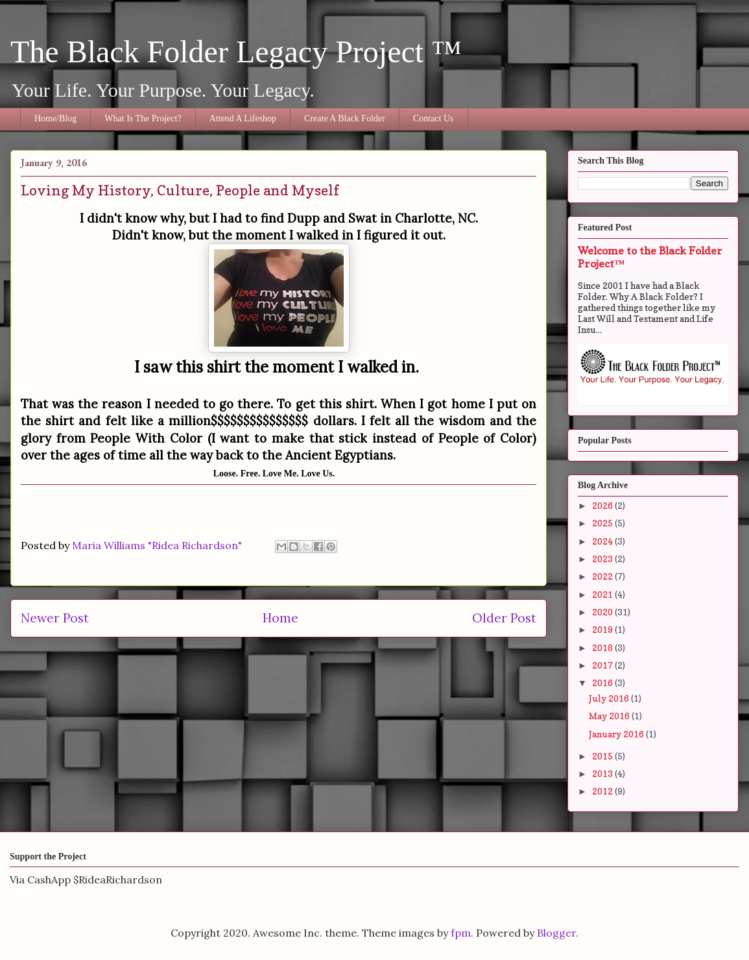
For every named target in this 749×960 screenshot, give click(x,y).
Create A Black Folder (344, 118)
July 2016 (610, 698)
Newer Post (55, 618)
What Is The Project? (142, 118)
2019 (603, 629)
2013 (603, 773)
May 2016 (610, 715)
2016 (603, 682)
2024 (603, 541)
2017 (603, 665)
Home (280, 618)
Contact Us (433, 118)
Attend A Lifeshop (242, 118)
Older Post (504, 618)
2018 (603, 647)
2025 (603, 522)
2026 (603, 505)
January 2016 (617, 733)
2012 (603, 790)
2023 (603, 558)
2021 (603, 594)
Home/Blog (55, 118)
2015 (603, 755)
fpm (461, 932)
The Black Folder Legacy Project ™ (236, 51)
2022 (603, 576)
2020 (603, 611)
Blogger (556, 932)
